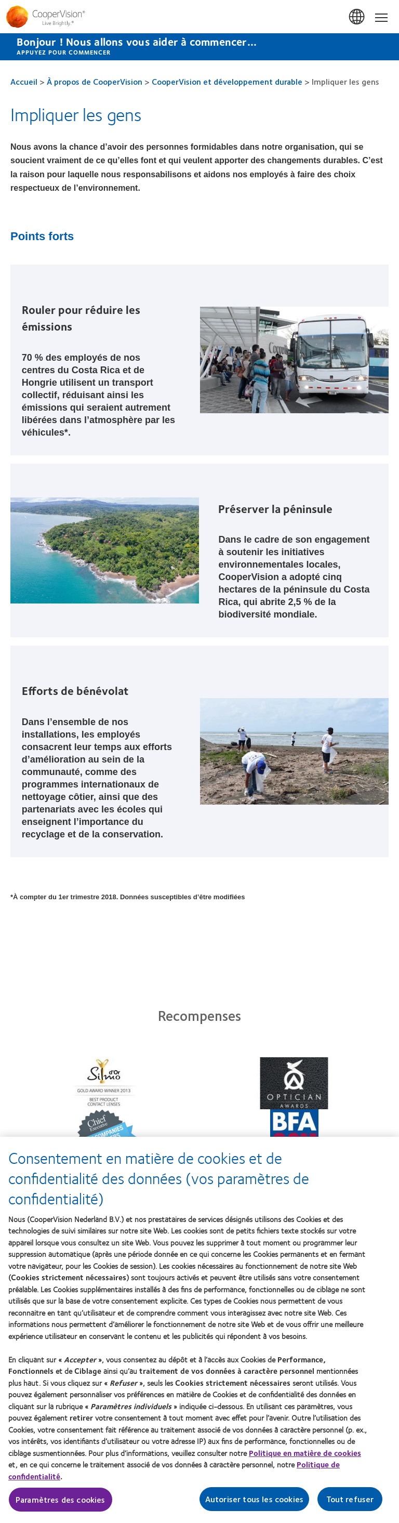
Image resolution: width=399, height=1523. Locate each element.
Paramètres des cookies (60, 1504)
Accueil (23, 81)
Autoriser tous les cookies (254, 1504)
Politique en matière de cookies (305, 1458)
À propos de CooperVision (94, 81)
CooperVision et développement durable (227, 81)
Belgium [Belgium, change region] (357, 17)
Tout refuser (350, 1504)
